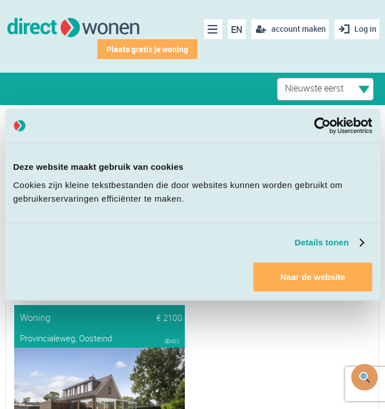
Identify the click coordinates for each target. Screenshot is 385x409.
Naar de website (312, 277)
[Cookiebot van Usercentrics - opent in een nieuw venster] (322, 125)
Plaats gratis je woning (144, 49)
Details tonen (322, 242)
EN (233, 29)
